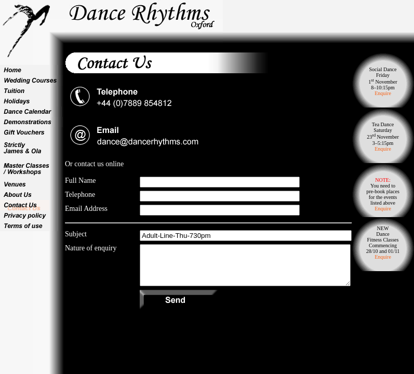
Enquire (383, 93)
